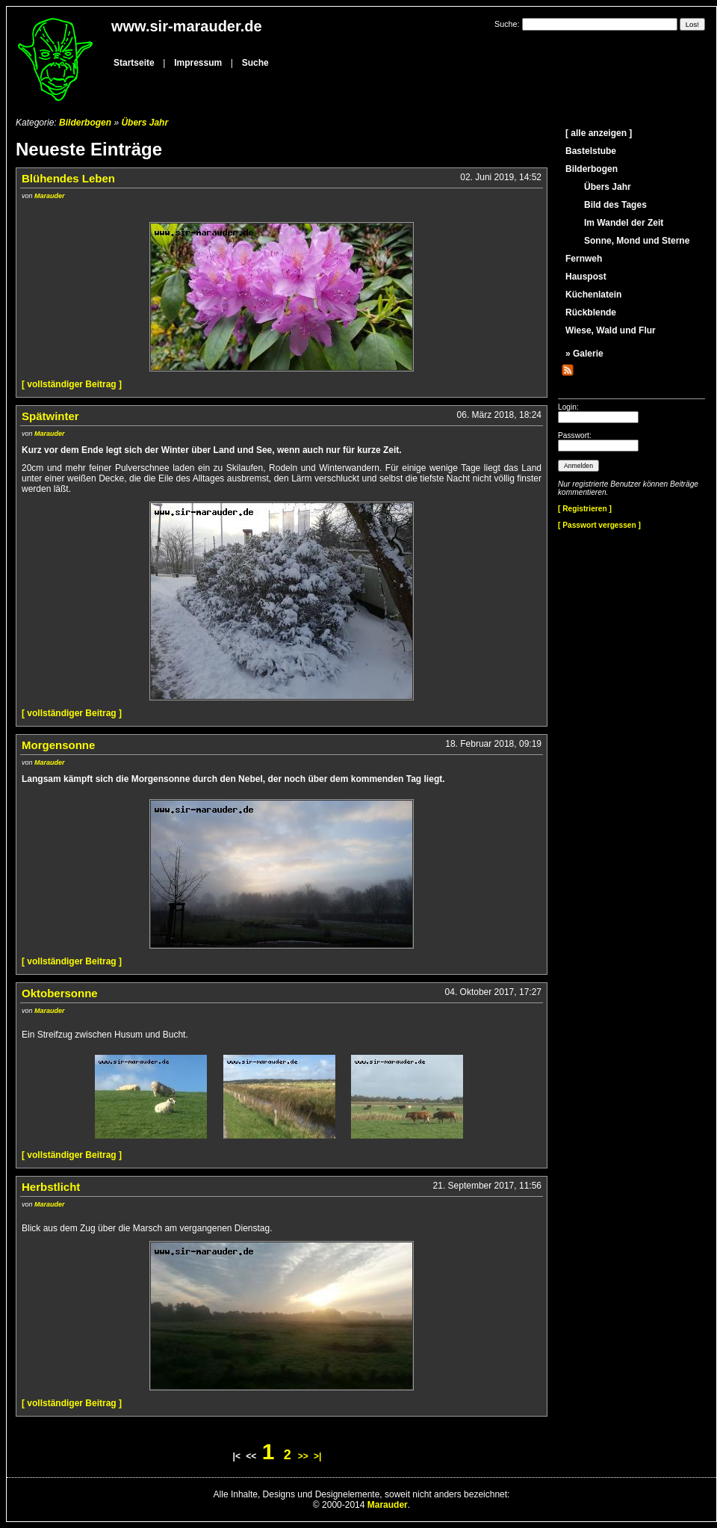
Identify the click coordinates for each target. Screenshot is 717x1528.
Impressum (198, 63)
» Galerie (584, 353)
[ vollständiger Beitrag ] (72, 384)
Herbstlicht (51, 1186)
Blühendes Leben (68, 178)
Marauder (49, 196)
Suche (255, 63)
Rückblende (590, 312)
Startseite (134, 63)
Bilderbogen (85, 122)
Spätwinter (50, 416)
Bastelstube (590, 151)
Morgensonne (58, 745)
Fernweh (583, 258)
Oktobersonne (60, 993)
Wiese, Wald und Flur (610, 330)
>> (303, 1456)
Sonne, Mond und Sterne (636, 240)
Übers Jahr (144, 122)
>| (317, 1456)
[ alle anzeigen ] (598, 133)
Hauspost (585, 276)
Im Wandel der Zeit (623, 223)
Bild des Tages (615, 205)
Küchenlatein (593, 294)
